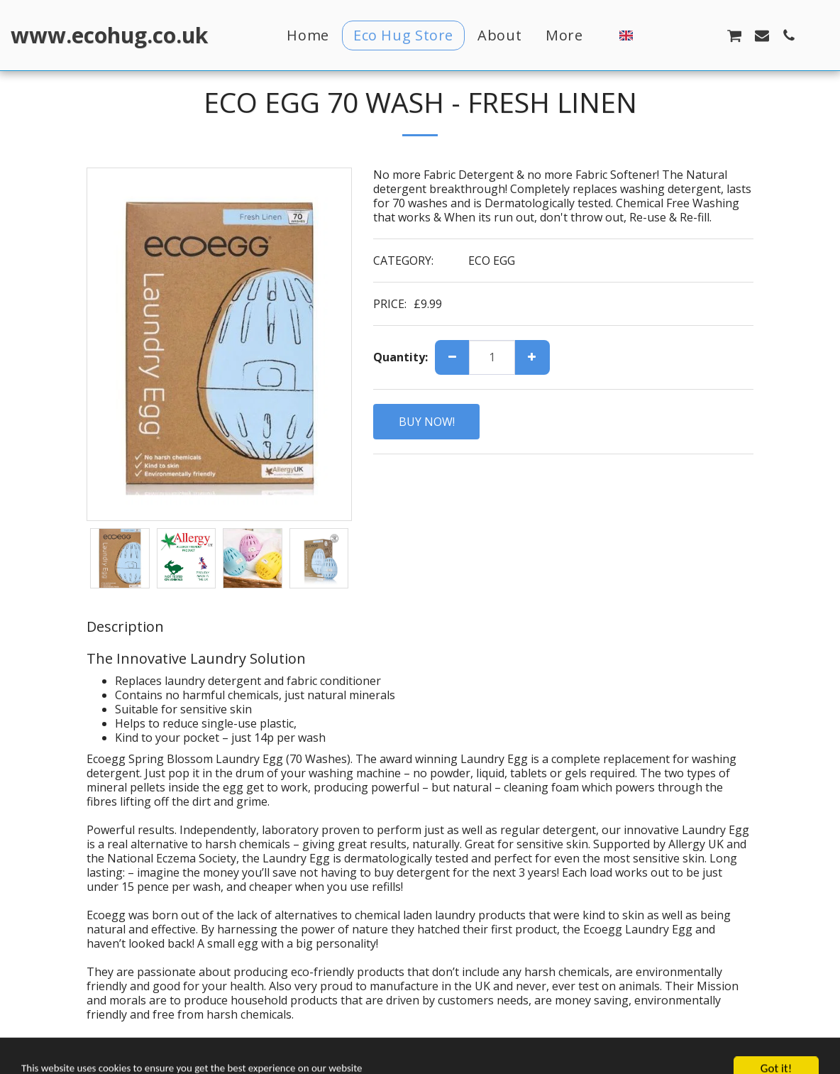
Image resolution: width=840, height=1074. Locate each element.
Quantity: (400, 357)
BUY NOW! (427, 421)
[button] (652, 35)
